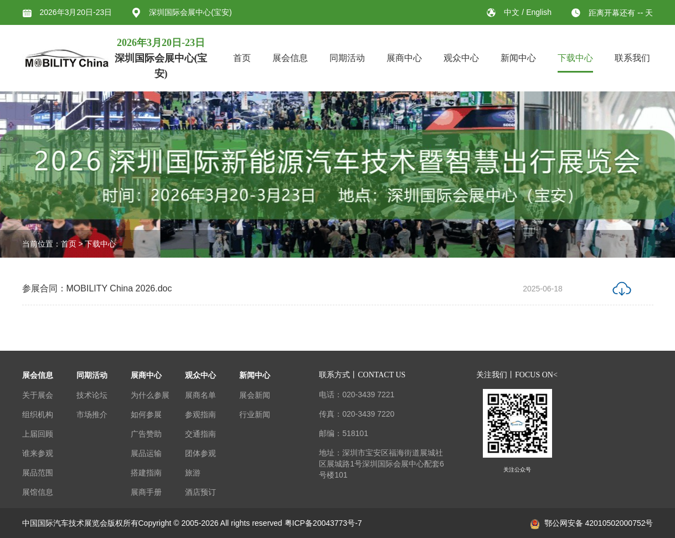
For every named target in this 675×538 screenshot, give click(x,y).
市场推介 (91, 414)
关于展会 (37, 395)
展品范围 (37, 472)
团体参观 (200, 453)
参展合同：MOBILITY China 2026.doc (97, 289)
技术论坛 (91, 395)
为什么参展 (150, 395)
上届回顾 (37, 433)
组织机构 (37, 414)
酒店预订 (200, 492)
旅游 (192, 472)
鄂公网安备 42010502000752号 (591, 523)
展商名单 (200, 395)
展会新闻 (254, 395)
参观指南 (200, 414)
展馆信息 (37, 492)
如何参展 (146, 414)
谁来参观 (37, 453)
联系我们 (632, 58)
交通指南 (200, 433)
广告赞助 (146, 433)
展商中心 (404, 58)
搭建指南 (146, 472)
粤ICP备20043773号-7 (323, 523)
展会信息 (290, 58)
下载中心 (575, 58)
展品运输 (146, 453)
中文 (513, 12)
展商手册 (146, 492)
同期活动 (347, 58)
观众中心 (461, 58)
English (539, 12)
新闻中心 (518, 58)
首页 (242, 58)
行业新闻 (254, 414)
